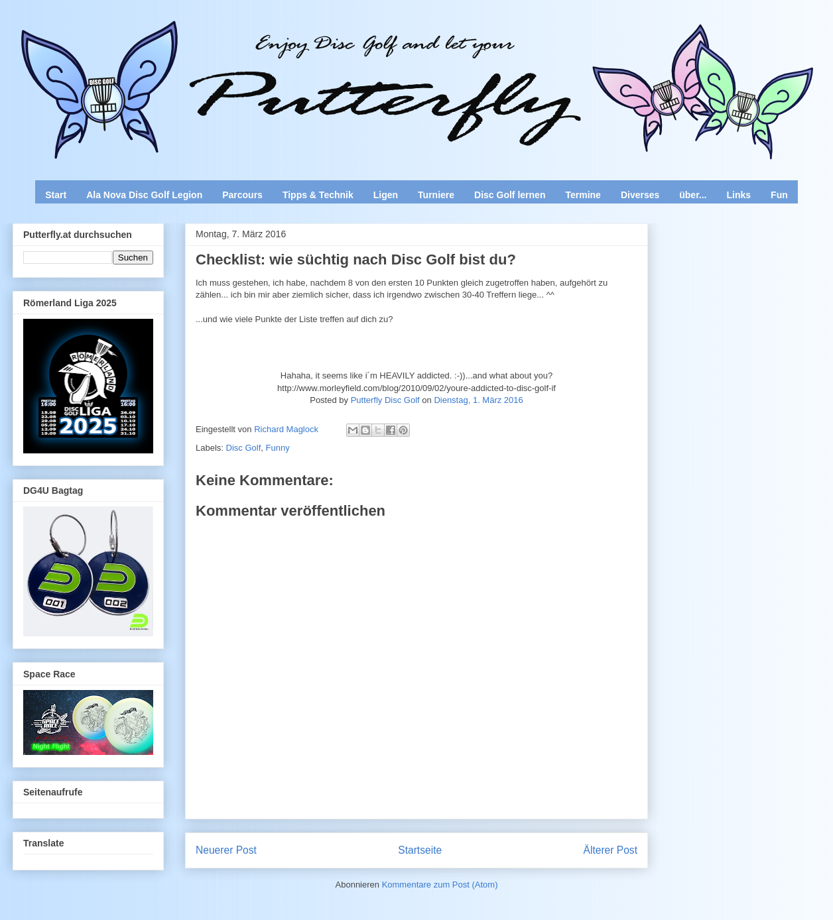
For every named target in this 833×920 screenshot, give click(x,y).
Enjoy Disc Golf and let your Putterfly (159, 43)
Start (55, 195)
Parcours (242, 195)
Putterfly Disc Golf (385, 400)
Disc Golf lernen (509, 195)
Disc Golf (243, 448)
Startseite (420, 850)
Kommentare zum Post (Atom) (440, 885)
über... (692, 195)
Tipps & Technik (318, 195)
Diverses (640, 195)
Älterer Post (610, 850)
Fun (779, 195)
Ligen (385, 195)
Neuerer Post (226, 850)
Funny (278, 448)
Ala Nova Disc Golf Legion (144, 195)
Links (739, 195)
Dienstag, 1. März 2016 (478, 400)
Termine (582, 195)
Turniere (436, 195)
